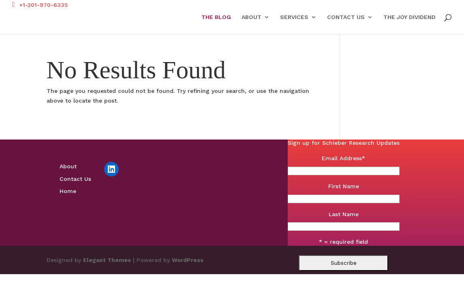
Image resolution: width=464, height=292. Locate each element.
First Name (343, 186)
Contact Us (346, 17)
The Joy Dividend (409, 17)
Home (68, 191)
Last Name (344, 214)
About (251, 17)
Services (294, 17)
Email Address (343, 158)
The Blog (216, 17)
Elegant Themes (107, 260)
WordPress (187, 260)
